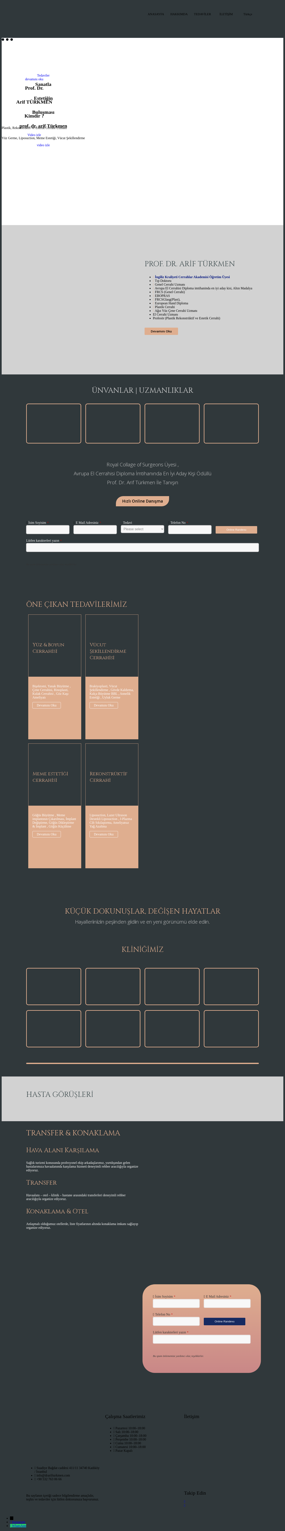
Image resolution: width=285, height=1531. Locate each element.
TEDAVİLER (202, 14)
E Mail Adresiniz (88, 522)
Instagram (18, 1522)
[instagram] (221, 1501)
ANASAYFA (156, 14)
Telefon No (179, 522)
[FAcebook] (221, 1505)
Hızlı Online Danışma (142, 501)
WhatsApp (19, 1525)
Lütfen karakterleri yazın (44, 540)
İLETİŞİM (226, 14)
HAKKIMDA (179, 14)
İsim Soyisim (38, 522)
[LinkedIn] (221, 1509)
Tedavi (127, 522)
